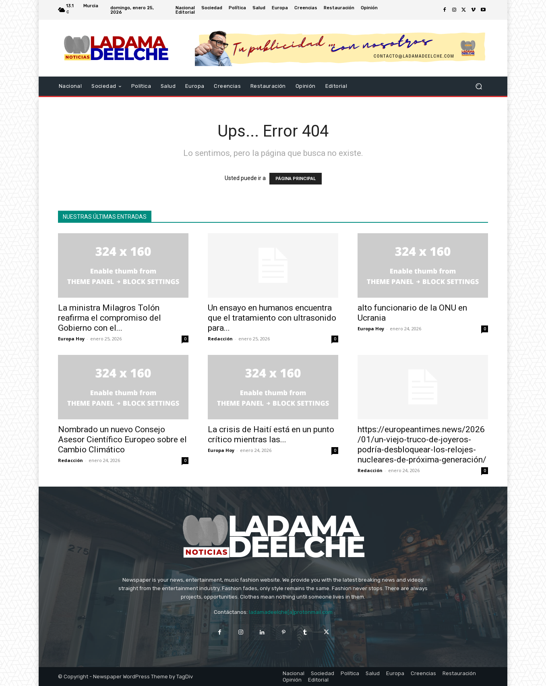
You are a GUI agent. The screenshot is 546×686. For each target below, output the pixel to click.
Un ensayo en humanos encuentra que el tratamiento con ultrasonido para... (272, 318)
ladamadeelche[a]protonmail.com (291, 612)
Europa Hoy (71, 339)
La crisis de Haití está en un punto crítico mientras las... (271, 434)
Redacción (220, 339)
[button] (478, 86)
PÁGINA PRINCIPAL (295, 178)
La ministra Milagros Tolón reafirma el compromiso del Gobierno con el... (109, 318)
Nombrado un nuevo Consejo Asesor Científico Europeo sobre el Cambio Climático (122, 439)
